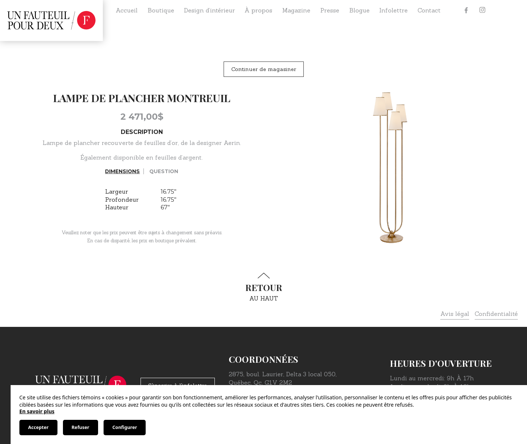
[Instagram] (482, 10)
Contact (429, 10)
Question (163, 171)
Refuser (80, 427)
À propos (258, 10)
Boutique (160, 10)
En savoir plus (37, 411)
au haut (263, 287)
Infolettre (393, 10)
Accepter (38, 427)
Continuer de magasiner (263, 69)
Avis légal (454, 313)
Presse (329, 10)
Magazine (296, 10)
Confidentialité (496, 313)
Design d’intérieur (209, 10)
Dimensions (122, 171)
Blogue (359, 10)
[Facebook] (466, 10)
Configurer (124, 427)
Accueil (127, 10)
